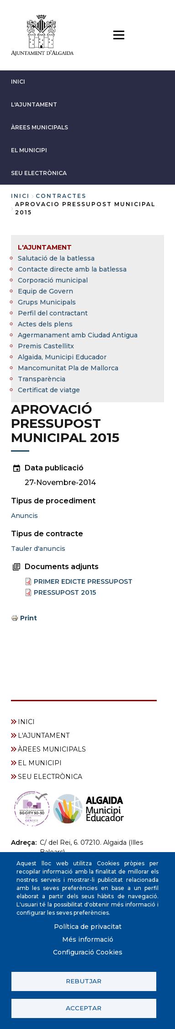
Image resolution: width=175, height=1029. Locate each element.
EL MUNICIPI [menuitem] (40, 763)
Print (28, 618)
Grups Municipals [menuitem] (47, 302)
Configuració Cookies (87, 952)
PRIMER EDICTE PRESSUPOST (83, 581)
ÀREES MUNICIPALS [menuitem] (52, 749)
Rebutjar (83, 981)
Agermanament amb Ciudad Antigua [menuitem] (78, 335)
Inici (20, 195)
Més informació (87, 939)
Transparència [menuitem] (41, 379)
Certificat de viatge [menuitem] (49, 390)
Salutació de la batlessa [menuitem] (56, 258)
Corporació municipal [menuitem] (53, 280)
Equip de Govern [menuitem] (45, 291)
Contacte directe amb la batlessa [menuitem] (72, 269)
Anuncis (24, 516)
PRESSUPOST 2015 (65, 592)
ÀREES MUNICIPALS (39, 127)
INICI (18, 81)
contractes (61, 195)
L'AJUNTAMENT (34, 104)
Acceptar (83, 1008)
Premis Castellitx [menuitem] (46, 346)
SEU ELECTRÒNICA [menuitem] (50, 776)
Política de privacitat (88, 926)
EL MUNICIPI (29, 150)
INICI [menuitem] (26, 722)
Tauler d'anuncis (38, 548)
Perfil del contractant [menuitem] (53, 313)
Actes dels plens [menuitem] (45, 324)
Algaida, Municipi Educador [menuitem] (62, 357)
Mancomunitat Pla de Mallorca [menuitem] (68, 368)
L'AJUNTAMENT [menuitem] (45, 247)
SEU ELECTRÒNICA (39, 173)
